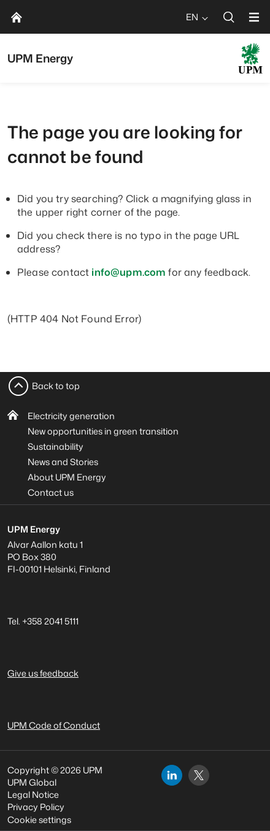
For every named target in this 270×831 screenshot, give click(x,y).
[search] (228, 17)
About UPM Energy (67, 477)
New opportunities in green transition (103, 431)
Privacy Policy (35, 806)
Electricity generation (71, 415)
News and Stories (63, 461)
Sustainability (55, 446)
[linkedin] (171, 775)
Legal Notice (33, 794)
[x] (198, 775)
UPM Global (31, 782)
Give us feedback (43, 673)
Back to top (56, 385)
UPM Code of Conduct (53, 725)
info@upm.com (128, 272)
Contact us (51, 492)
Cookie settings (39, 819)
